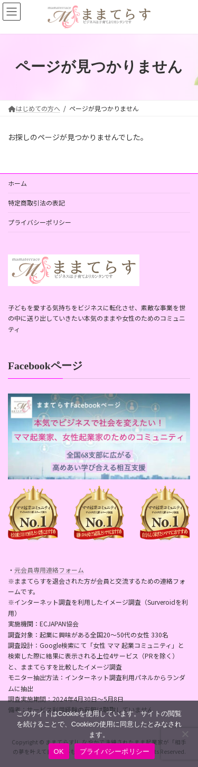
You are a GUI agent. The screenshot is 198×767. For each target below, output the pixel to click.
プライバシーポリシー (39, 222)
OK (59, 751)
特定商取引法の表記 (36, 202)
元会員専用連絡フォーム (49, 569)
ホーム (17, 183)
